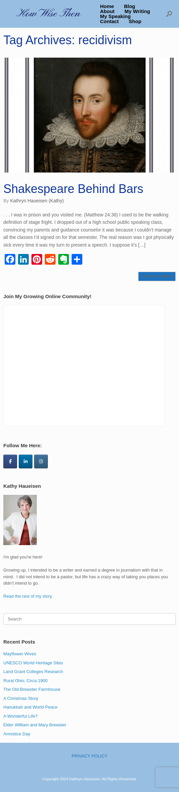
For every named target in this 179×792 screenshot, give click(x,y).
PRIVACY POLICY (89, 755)
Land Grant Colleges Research (33, 671)
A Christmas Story (20, 698)
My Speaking (115, 16)
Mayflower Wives (19, 653)
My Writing (137, 11)
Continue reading (157, 276)
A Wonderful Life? (20, 716)
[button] (169, 14)
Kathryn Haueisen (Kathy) (37, 200)
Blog (129, 6)
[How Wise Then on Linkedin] (25, 461)
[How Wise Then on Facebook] (10, 461)
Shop (135, 21)
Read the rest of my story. (28, 596)
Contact (109, 21)
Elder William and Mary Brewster (35, 724)
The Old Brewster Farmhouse (32, 689)
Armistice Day (16, 733)
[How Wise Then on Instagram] (41, 461)
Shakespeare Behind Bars (73, 189)
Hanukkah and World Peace (30, 707)
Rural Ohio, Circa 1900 (25, 680)
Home (107, 6)
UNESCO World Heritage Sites (33, 662)
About (107, 11)
